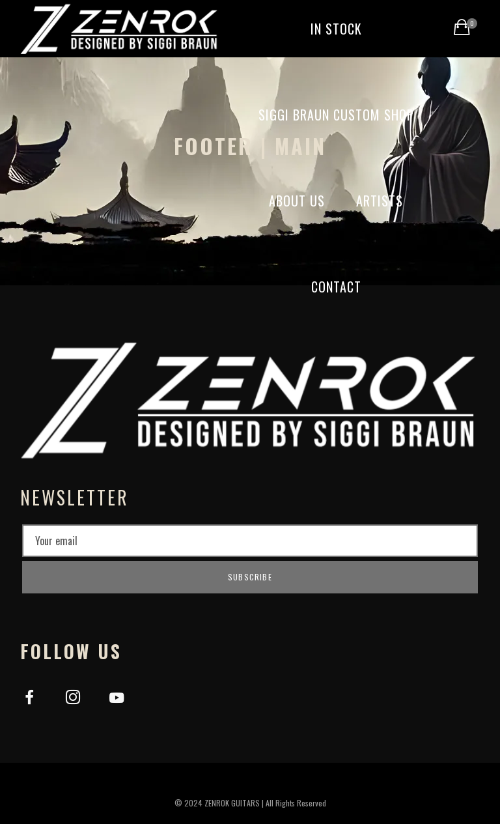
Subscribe (250, 576)
